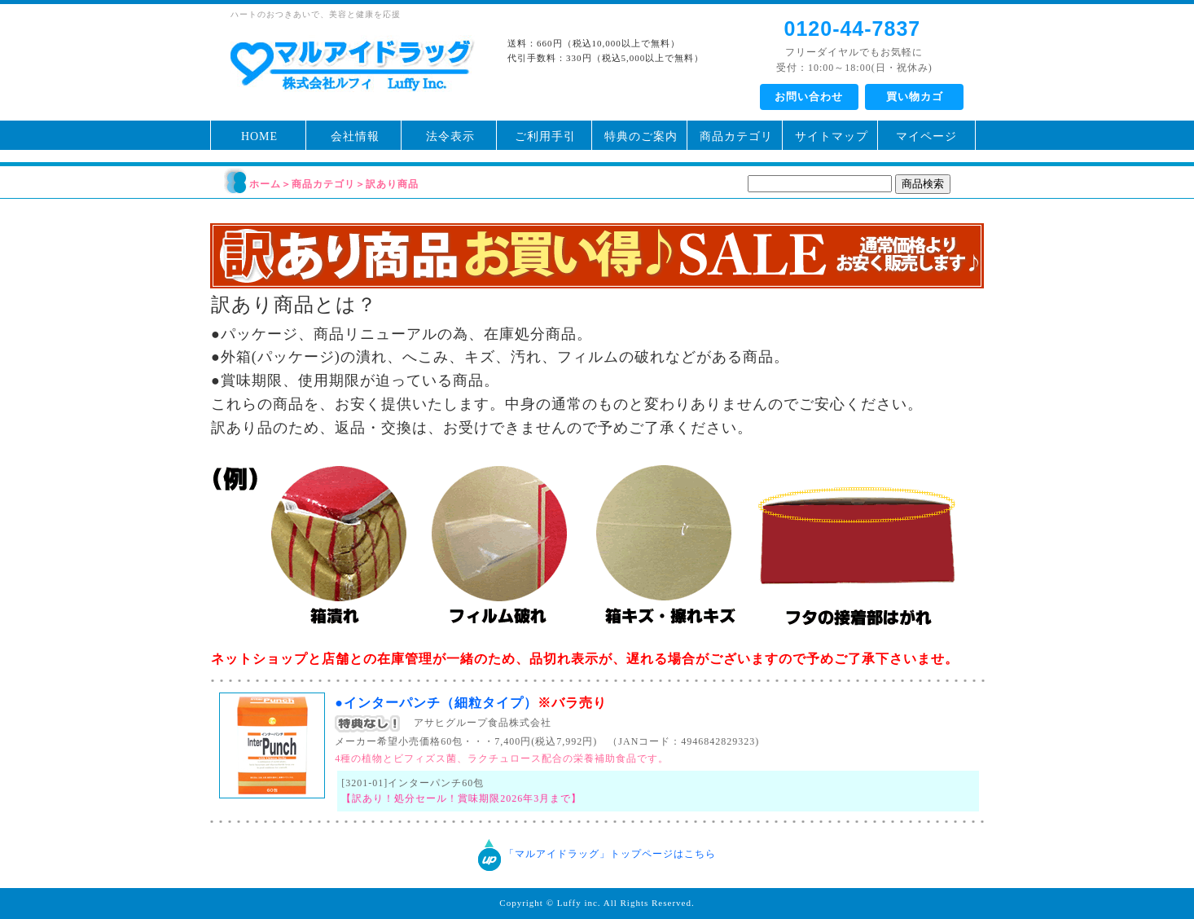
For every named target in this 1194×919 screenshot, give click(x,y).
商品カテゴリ (736, 136)
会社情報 (355, 136)
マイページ (926, 136)
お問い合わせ (809, 96)
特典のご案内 (641, 136)
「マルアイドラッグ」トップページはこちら (610, 854)
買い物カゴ (914, 96)
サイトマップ (831, 136)
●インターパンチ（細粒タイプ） (471, 703)
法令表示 (450, 136)
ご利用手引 (545, 136)
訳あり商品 (392, 184)
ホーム (265, 184)
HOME (259, 136)
